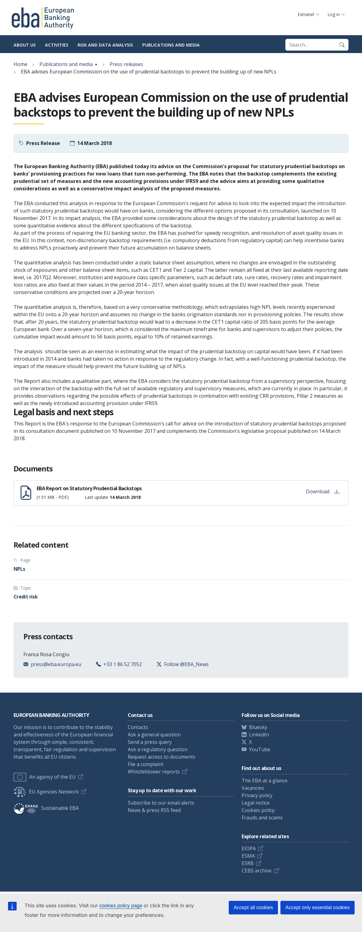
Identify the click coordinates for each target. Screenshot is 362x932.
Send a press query (150, 742)
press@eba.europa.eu (56, 664)
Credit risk (26, 596)
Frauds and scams (262, 817)
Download (322, 491)
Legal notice (256, 802)
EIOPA (249, 848)
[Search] (342, 45)
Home (20, 64)
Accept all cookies (253, 907)
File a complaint (145, 764)
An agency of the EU (45, 776)
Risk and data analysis (105, 45)
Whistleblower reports (154, 771)
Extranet (306, 14)
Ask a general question (154, 734)
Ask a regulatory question (157, 749)
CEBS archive (257, 870)
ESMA (248, 855)
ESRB (248, 863)
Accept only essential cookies (317, 907)
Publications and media (171, 45)
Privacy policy (257, 795)
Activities (56, 45)
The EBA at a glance (265, 780)
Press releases (126, 64)
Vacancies (253, 788)
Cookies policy (258, 810)
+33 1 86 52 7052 (122, 664)
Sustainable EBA (46, 808)
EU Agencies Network (46, 791)
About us (25, 45)
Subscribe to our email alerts (161, 802)
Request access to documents (161, 756)
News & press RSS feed (154, 810)
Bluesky (258, 727)
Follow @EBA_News (186, 664)
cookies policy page (120, 905)
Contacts (138, 727)
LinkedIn (259, 734)
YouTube (259, 749)
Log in (334, 14)
